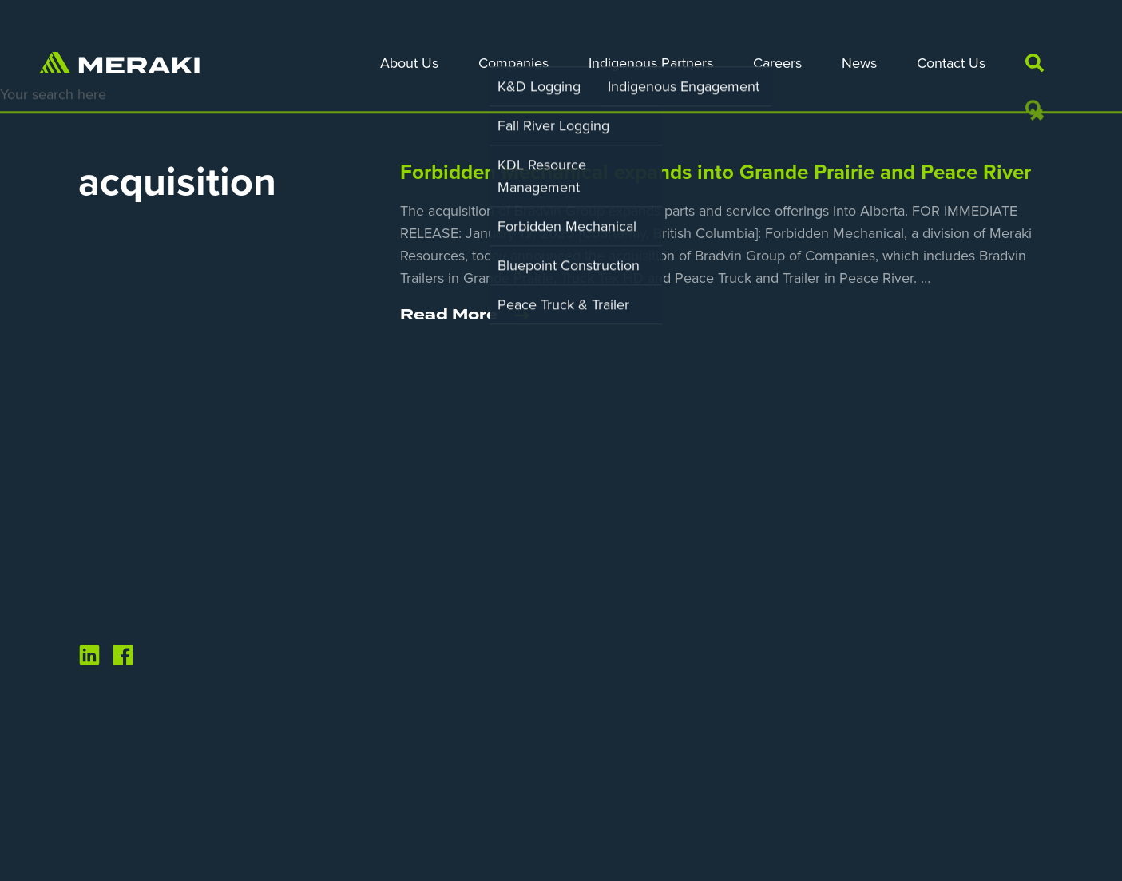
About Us (409, 63)
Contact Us (951, 63)
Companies (513, 63)
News (859, 63)
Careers (777, 63)
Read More (464, 315)
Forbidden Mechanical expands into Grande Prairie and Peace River (715, 172)
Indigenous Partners (651, 63)
